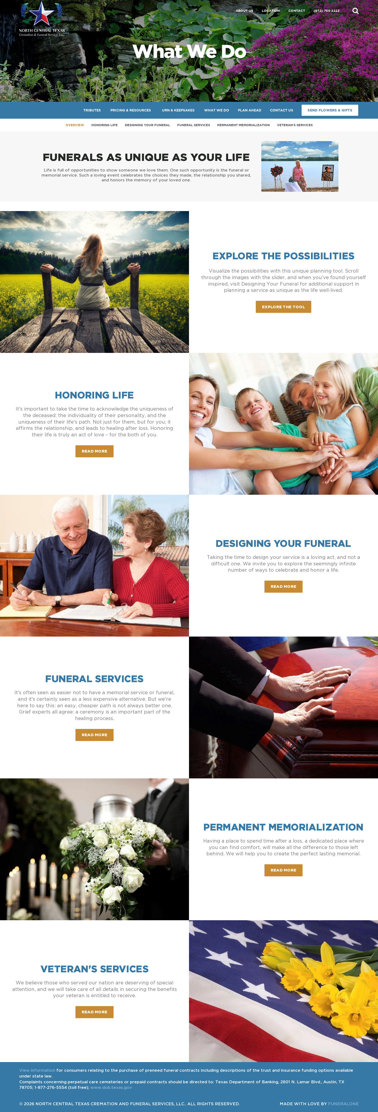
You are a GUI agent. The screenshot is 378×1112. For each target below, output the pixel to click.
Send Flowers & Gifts (330, 110)
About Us (244, 11)
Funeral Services (193, 125)
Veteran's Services (295, 125)
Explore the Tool (283, 307)
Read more (98, 449)
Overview (75, 125)
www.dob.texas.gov (111, 1087)
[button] (355, 10)
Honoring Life (104, 125)
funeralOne (343, 1103)
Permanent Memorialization (243, 125)
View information (37, 1070)
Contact (296, 11)
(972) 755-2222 (326, 11)
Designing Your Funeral (147, 125)
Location (271, 11)
